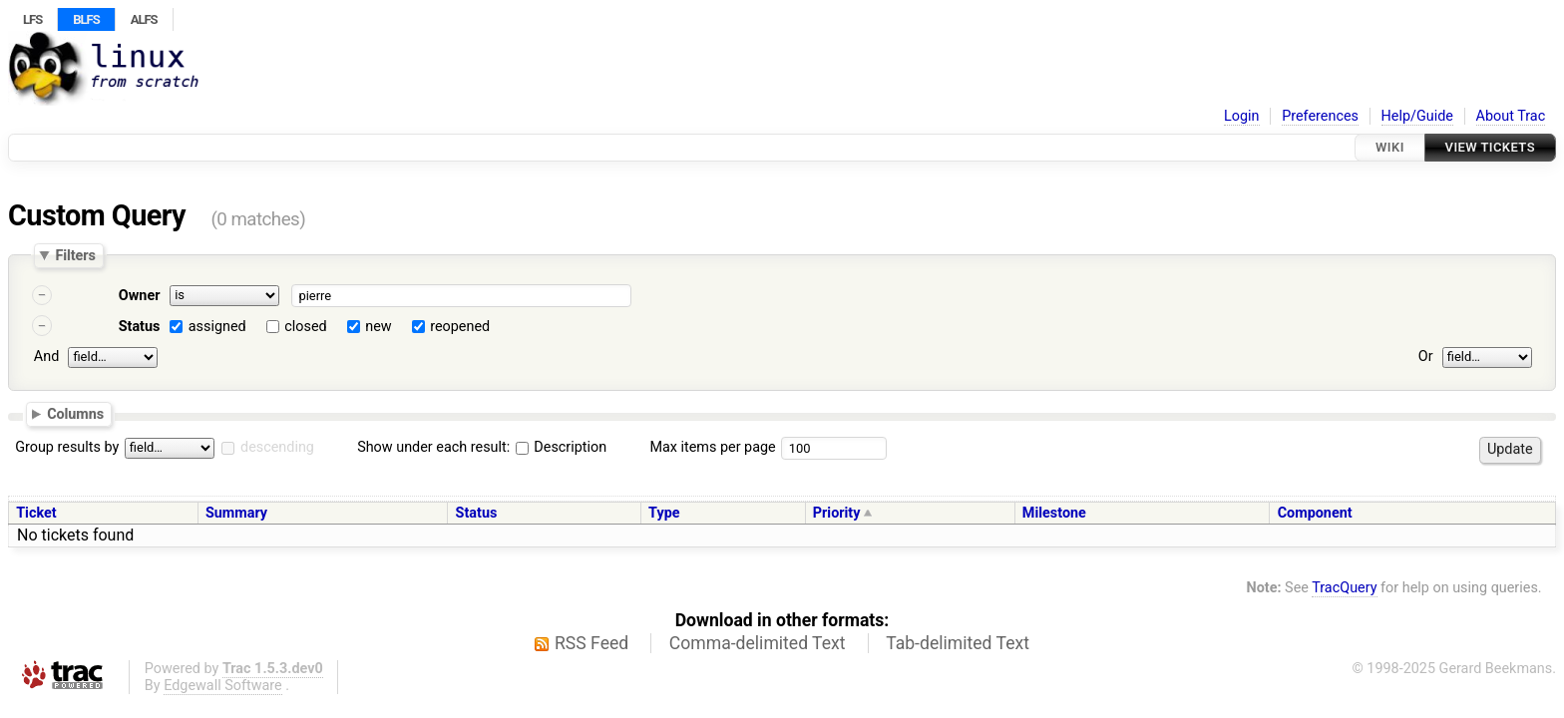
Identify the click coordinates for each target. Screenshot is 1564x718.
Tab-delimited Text (957, 643)
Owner (140, 295)
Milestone (1054, 513)
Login (1242, 116)
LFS (32, 19)
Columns (75, 413)
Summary (236, 513)
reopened (460, 326)
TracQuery (1344, 587)
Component (1315, 513)
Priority (837, 513)
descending (277, 447)
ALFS (144, 19)
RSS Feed (591, 643)
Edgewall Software (223, 685)
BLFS (86, 19)
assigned (217, 326)
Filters (75, 255)
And (46, 356)
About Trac (1511, 116)
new (378, 326)
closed (305, 326)
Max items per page (712, 447)
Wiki (1389, 147)
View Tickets (1490, 147)
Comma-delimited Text (757, 643)
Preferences (1320, 116)
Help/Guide (1417, 116)
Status (140, 326)
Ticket (36, 513)
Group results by (67, 447)
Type (663, 513)
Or (1425, 356)
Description (561, 447)
